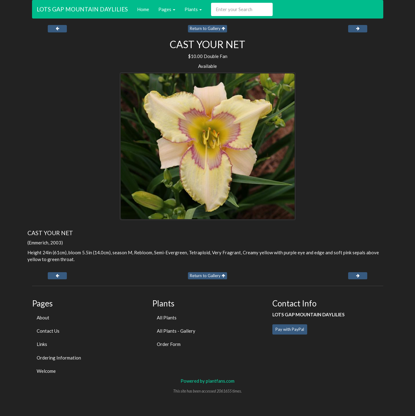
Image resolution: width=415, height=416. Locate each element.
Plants (193, 9)
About (43, 317)
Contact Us (48, 331)
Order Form (169, 344)
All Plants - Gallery (176, 331)
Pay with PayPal (289, 329)
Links (42, 344)
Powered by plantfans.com (207, 381)
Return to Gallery (207, 28)
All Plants (167, 317)
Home (143, 9)
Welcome (46, 371)
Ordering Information (59, 357)
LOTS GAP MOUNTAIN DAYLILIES (82, 9)
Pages (166, 9)
